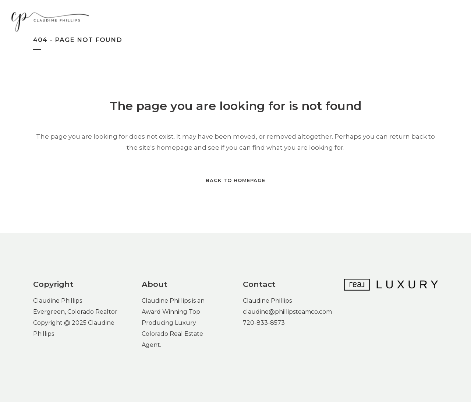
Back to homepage (235, 180)
